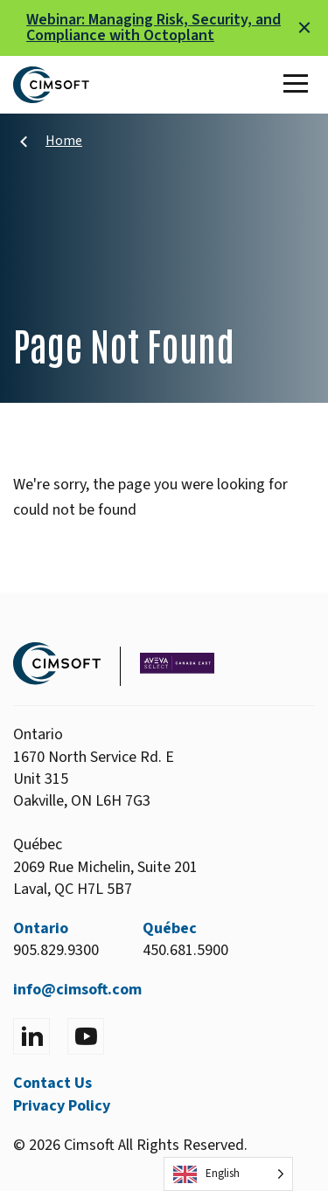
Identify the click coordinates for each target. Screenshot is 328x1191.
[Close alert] (304, 27)
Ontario (40, 928)
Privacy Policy (61, 1106)
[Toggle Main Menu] (299, 84)
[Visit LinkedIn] (31, 1036)
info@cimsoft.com (77, 990)
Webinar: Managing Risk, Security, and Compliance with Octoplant (153, 27)
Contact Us (52, 1083)
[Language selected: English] (228, 1174)
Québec (170, 928)
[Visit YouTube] (85, 1036)
